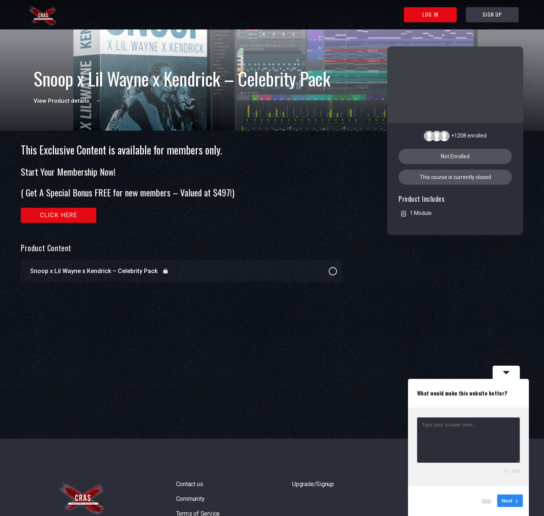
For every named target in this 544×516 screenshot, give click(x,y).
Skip (486, 501)
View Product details (68, 100)
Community (190, 498)
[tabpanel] (182, 183)
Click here (58, 215)
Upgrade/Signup (313, 484)
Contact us (189, 484)
